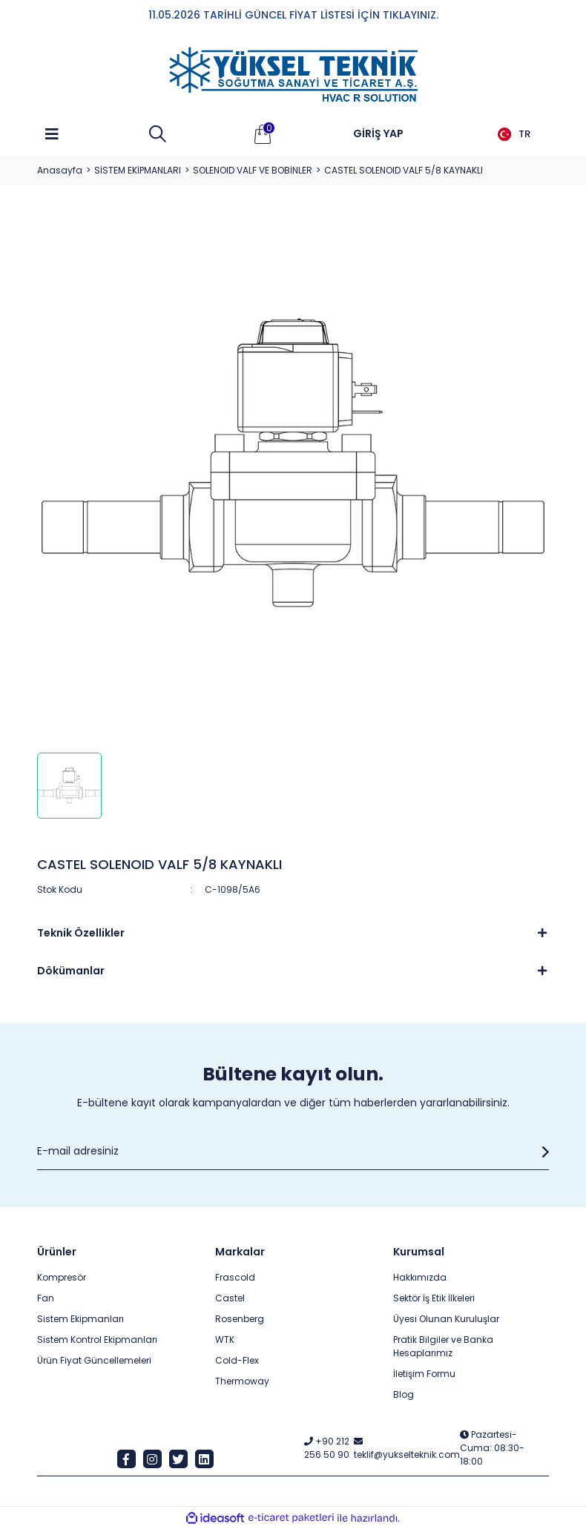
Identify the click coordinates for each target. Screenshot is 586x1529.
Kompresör (61, 1277)
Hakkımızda (420, 1277)
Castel (230, 1298)
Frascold (235, 1277)
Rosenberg (239, 1318)
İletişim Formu (424, 1373)
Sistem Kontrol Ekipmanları (97, 1339)
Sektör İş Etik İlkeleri (434, 1298)
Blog (403, 1394)
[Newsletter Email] (293, 1151)
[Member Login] (378, 134)
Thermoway (242, 1381)
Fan (45, 1298)
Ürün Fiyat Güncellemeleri (94, 1360)
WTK (224, 1339)
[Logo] (293, 75)
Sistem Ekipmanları (80, 1318)
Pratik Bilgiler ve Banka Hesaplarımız (443, 1346)
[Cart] (262, 134)
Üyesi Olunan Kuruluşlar (446, 1318)
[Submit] (541, 1151)
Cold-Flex (237, 1360)
